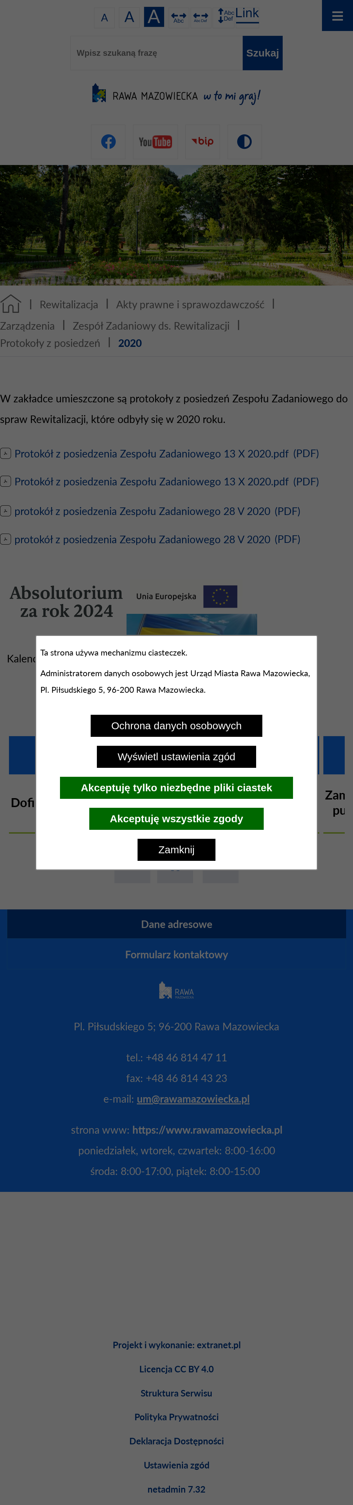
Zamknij (176, 849)
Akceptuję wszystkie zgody (176, 818)
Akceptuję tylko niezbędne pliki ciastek (176, 787)
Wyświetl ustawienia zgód (176, 756)
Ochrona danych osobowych (176, 725)
